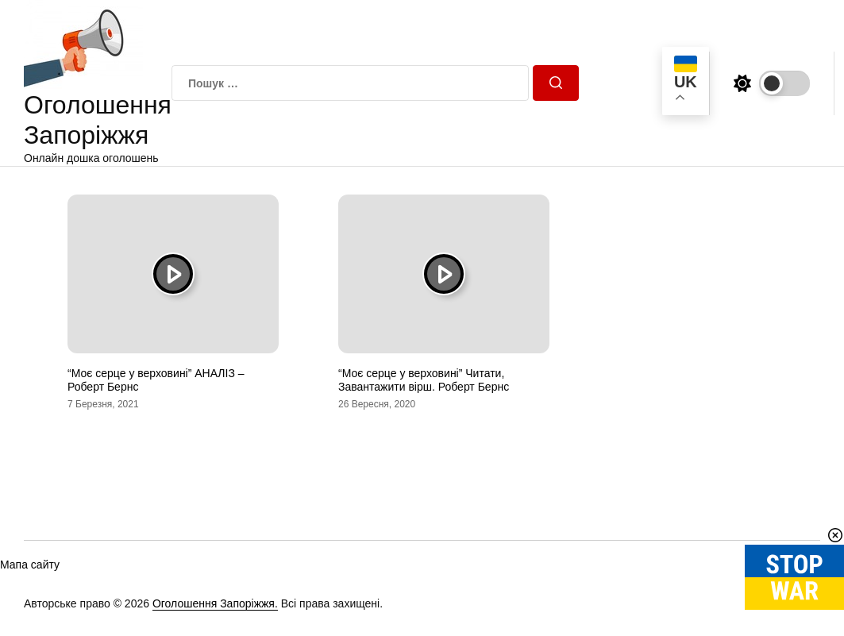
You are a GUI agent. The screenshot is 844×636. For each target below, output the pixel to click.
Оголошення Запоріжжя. (215, 603)
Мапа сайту (30, 564)
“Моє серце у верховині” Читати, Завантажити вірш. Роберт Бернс (423, 380)
